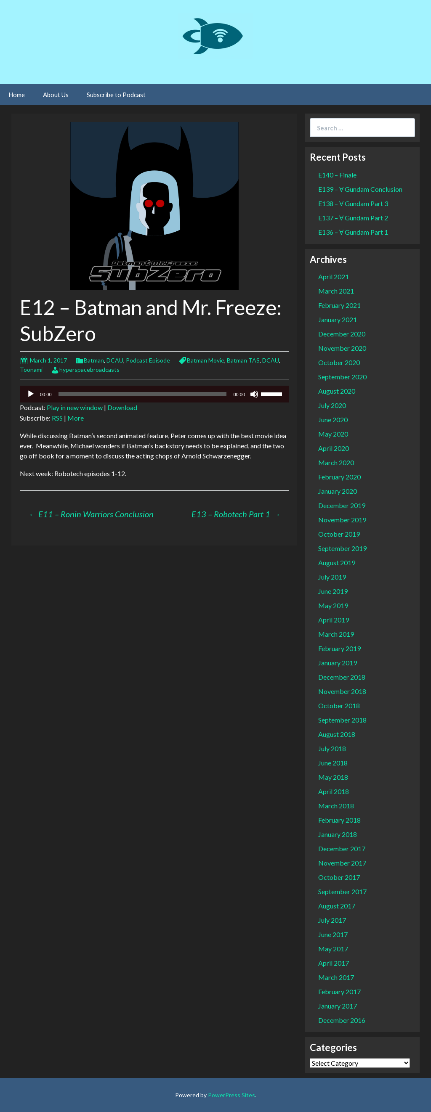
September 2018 (342, 720)
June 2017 (333, 934)
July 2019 (332, 577)
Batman (94, 360)
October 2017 (339, 877)
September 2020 (342, 377)
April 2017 (333, 963)
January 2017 (337, 1006)
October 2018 (339, 706)
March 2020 (336, 462)
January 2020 (337, 491)
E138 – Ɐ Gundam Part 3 (353, 203)
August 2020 (336, 391)
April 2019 (333, 620)
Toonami (31, 369)
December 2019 (341, 505)
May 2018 (333, 777)
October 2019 (339, 534)
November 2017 (342, 863)
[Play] (31, 394)
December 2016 (341, 1020)
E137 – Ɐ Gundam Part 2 (353, 218)
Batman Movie (205, 360)
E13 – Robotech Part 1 (236, 514)
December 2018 (341, 677)
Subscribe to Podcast (116, 94)
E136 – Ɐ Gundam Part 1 (353, 232)
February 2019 (339, 648)
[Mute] (254, 394)
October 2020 (339, 362)
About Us (56, 94)
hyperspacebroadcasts (89, 369)
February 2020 (339, 477)
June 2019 (333, 591)
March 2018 (336, 806)
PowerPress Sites (231, 1095)
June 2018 (333, 763)
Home (16, 94)
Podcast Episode (148, 360)
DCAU (114, 360)
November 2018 (342, 691)
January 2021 (337, 319)
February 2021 (339, 305)
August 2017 (336, 906)
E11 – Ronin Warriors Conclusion (91, 514)
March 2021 (336, 291)
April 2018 (333, 791)
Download (122, 407)
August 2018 (336, 734)
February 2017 (339, 992)
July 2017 (332, 920)
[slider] (143, 394)
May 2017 (333, 949)
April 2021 (333, 277)
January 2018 (337, 834)
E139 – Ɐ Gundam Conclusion (360, 189)
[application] (154, 394)
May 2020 (333, 434)
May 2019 (333, 605)
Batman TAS (243, 360)
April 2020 (333, 448)
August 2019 (336, 563)
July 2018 (332, 748)
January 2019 (337, 663)
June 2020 (333, 420)
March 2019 (336, 634)
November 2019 (342, 520)
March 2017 (336, 977)
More (75, 418)
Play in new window (75, 407)
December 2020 (341, 334)
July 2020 (332, 405)
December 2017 (341, 849)
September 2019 (342, 548)
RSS (57, 418)
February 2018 (339, 820)
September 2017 (342, 891)
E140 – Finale (337, 175)
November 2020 (342, 348)
